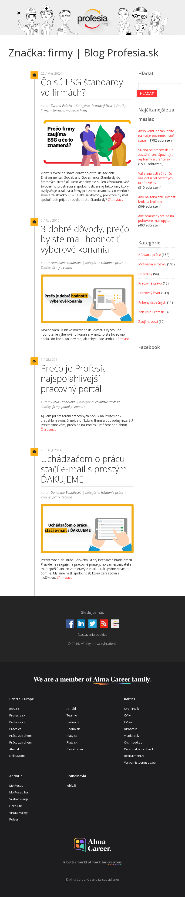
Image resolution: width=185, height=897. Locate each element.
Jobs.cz (14, 708)
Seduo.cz (73, 722)
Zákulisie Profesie (107, 402)
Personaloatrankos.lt (139, 749)
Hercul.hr (15, 806)
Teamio (72, 715)
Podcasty (145, 273)
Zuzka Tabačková (63, 402)
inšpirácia (57, 110)
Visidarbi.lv (131, 736)
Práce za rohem (20, 742)
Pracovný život (102, 105)
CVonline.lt (131, 708)
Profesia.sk (17, 715)
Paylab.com (75, 749)
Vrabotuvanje (19, 799)
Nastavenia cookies (92, 634)
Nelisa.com (17, 756)
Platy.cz (72, 736)
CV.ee (128, 722)
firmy (44, 110)
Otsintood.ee (133, 742)
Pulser (13, 819)
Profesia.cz (17, 722)
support (79, 406)
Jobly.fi (71, 785)
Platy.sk (72, 742)
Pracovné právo (150, 283)
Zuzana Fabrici (61, 105)
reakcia (66, 267)
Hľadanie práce (112, 263)
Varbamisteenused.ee (140, 762)
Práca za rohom (20, 736)
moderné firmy (76, 110)
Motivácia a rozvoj (152, 264)
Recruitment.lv (134, 756)
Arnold (71, 708)
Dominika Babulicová (66, 263)
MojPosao (16, 785)
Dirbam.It (130, 729)
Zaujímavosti (148, 321)
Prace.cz (15, 729)
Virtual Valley (18, 812)
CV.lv (127, 715)
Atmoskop (16, 749)
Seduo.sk (73, 729)
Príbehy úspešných (152, 302)
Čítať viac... (116, 199)
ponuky (66, 406)
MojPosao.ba (18, 792)
